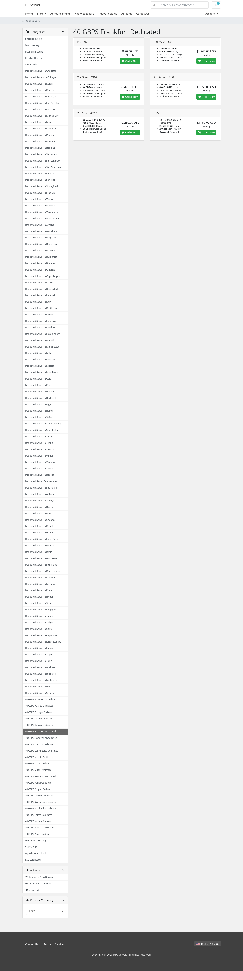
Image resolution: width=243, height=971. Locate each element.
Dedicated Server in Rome (39, 410)
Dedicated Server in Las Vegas (41, 96)
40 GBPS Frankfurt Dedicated (40, 731)
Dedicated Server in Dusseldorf (41, 289)
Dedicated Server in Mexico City (42, 115)
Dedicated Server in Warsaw (40, 462)
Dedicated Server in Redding (40, 147)
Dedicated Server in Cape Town (41, 635)
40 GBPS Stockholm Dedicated (41, 808)
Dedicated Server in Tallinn (39, 436)
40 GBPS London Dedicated (39, 744)
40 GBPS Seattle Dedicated (39, 795)
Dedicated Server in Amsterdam (42, 218)
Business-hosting (34, 51)
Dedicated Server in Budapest (41, 263)
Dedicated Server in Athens (39, 224)
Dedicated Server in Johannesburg (43, 641)
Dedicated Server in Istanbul (40, 545)
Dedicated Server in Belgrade (40, 237)
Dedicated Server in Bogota (39, 474)
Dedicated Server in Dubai (39, 526)
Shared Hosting (33, 38)
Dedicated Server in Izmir (38, 551)
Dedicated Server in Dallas (39, 83)
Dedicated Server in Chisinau (40, 269)
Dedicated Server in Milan (38, 353)
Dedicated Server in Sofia (38, 417)
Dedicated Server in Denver (39, 90)
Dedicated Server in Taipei (39, 616)
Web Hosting (32, 45)
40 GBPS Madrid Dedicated (39, 757)
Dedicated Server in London (40, 327)
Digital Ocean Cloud (35, 853)
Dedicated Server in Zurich (39, 468)
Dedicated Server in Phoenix (40, 135)
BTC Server (31, 5)
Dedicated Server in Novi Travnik (42, 372)
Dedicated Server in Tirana (39, 442)
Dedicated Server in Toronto (40, 199)
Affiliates (126, 13)
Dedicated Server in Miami (39, 122)
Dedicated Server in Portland (40, 141)
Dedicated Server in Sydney (39, 693)
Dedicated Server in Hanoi (39, 532)
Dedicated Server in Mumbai (40, 577)
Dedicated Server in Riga (38, 404)
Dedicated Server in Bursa (38, 513)
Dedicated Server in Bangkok (40, 507)
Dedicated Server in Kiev (38, 301)
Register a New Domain (39, 877)
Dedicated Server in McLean (40, 109)
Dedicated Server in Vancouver (41, 205)
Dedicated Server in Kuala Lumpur (43, 571)
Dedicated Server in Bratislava (41, 244)
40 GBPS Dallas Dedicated (38, 718)
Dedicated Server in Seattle (39, 173)
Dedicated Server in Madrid (39, 340)
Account (210, 13)
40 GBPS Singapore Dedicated (41, 802)
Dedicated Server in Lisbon (39, 314)
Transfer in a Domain (38, 883)
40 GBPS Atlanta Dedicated (39, 705)
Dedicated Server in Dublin (39, 282)
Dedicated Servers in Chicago (40, 77)
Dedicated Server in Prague (39, 391)
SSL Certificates (33, 859)
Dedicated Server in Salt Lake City (42, 160)
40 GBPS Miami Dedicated (38, 763)
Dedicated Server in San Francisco (43, 167)
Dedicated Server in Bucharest (41, 256)
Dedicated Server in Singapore (41, 609)
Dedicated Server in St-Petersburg (43, 423)
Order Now (130, 61)
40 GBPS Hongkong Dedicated (41, 737)
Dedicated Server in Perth (38, 686)
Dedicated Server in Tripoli (39, 654)
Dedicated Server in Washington (42, 212)
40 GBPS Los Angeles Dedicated (41, 750)
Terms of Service (54, 944)
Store (40, 13)
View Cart (32, 889)
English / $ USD (207, 943)
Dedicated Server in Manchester (42, 346)
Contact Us (142, 13)
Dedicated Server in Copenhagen (42, 276)
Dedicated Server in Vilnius (39, 455)
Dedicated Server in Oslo (38, 378)
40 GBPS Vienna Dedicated (39, 821)
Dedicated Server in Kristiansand (42, 308)
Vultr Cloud (31, 846)
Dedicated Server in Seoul (38, 603)
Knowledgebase (84, 13)
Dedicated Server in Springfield (41, 186)
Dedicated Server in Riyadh (39, 596)
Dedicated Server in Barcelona (41, 231)
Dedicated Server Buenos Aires (41, 481)
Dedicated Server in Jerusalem (41, 558)
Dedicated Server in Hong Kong (41, 539)
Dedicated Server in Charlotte (40, 70)
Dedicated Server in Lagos (39, 648)
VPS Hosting (31, 64)
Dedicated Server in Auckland (40, 667)
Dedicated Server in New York (41, 128)
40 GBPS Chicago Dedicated (39, 712)
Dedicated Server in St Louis (40, 192)
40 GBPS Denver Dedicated (39, 725)
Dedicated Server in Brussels (40, 250)
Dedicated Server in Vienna (39, 449)
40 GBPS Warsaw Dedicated (39, 827)
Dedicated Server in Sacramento (42, 154)
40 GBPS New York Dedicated (40, 776)
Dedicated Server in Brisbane (40, 673)
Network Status (107, 13)
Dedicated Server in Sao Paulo (41, 487)
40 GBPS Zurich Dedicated (38, 834)
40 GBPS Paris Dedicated (38, 782)
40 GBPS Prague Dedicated (39, 789)
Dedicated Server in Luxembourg (42, 333)
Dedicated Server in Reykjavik (40, 398)
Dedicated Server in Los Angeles (42, 103)
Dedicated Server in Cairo (38, 628)
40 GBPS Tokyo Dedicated (38, 814)
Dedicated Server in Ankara (39, 494)
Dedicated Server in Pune (38, 590)
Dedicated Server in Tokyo (39, 622)
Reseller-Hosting (34, 58)
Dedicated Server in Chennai (40, 519)
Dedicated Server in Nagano (40, 584)
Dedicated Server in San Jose (40, 179)
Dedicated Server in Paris (38, 385)
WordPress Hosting (35, 840)
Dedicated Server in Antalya (39, 500)
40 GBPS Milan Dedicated (38, 769)
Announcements (60, 13)
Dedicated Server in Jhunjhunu (41, 564)
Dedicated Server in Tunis (38, 660)
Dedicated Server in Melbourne (41, 680)
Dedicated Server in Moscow (40, 359)
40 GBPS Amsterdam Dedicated (41, 699)
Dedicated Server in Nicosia (39, 365)
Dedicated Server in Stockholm (41, 430)
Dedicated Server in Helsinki (40, 295)
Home (29, 13)
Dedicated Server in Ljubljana (40, 321)
